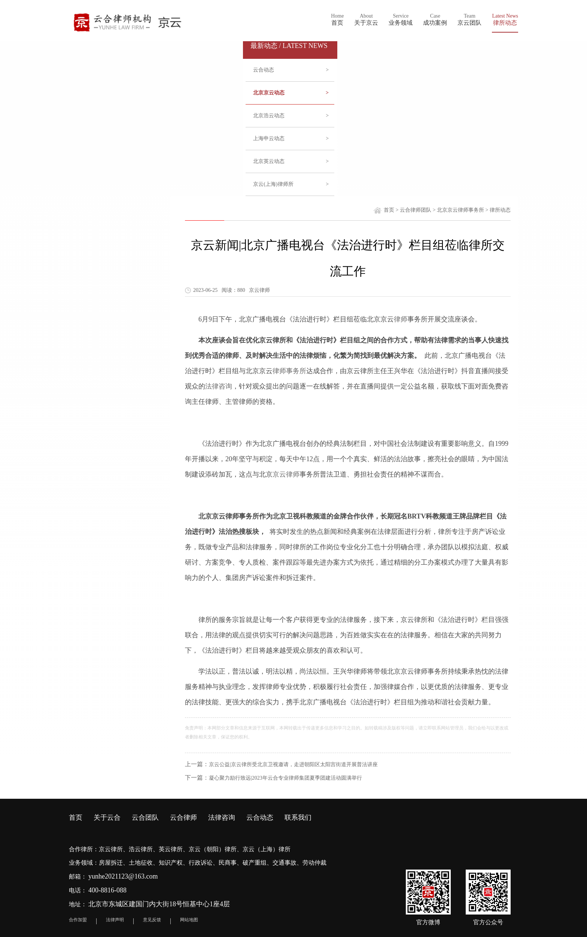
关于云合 (107, 817)
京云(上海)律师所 (291, 184)
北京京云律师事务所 (460, 210)
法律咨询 (218, 386)
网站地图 (189, 919)
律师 (400, 319)
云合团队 (145, 817)
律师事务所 (289, 371)
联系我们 (298, 817)
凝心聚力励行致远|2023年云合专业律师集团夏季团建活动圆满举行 (285, 778)
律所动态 (500, 210)
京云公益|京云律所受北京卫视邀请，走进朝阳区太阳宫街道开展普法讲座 (293, 764)
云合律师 (183, 817)
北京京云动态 (291, 93)
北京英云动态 (291, 161)
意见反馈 (152, 919)
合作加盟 (78, 919)
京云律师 (286, 474)
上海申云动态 (291, 138)
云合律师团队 (415, 210)
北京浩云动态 (291, 116)
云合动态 (291, 70)
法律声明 (115, 919)
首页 (389, 210)
